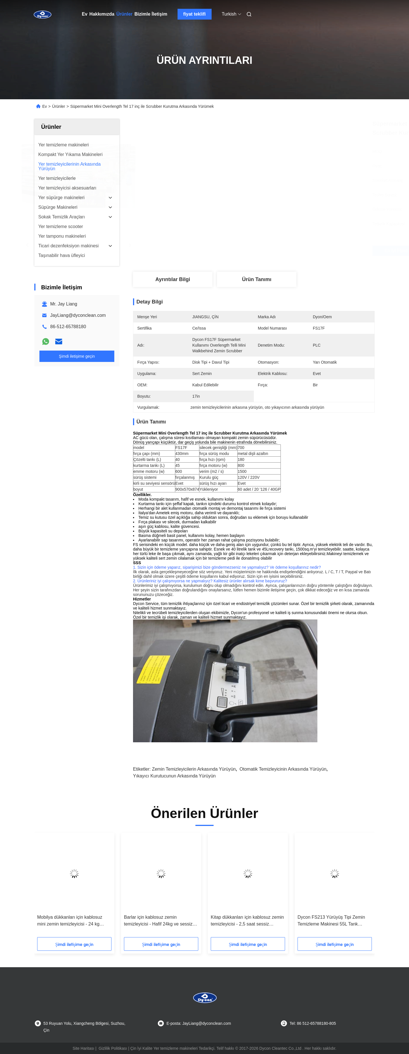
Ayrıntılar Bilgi (172, 279)
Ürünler (124, 14)
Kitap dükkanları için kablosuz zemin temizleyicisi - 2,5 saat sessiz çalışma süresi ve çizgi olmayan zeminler (247, 921)
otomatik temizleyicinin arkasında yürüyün (283, 769)
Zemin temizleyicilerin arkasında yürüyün (194, 769)
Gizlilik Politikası (113, 1048)
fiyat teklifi (194, 14)
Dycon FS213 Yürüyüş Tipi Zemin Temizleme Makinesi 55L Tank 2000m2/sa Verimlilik (331, 921)
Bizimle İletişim (150, 14)
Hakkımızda (101, 14)
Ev (85, 14)
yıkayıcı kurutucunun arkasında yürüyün (174, 775)
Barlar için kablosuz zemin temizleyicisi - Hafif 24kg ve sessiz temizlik (158, 921)
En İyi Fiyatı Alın (285, 250)
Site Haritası (83, 1048)
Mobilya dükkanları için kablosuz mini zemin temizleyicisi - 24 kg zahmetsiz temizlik (69, 921)
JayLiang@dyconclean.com (78, 315)
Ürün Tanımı (256, 279)
